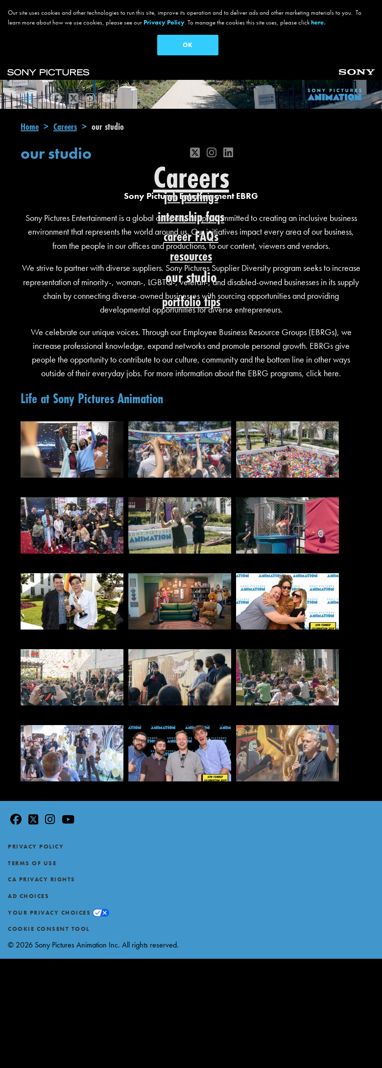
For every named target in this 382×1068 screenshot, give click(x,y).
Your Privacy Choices (49, 913)
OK (187, 45)
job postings (191, 197)
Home (30, 126)
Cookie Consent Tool (49, 929)
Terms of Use (32, 863)
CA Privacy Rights (41, 879)
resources (191, 256)
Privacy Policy (36, 846)
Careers (65, 126)
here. (318, 22)
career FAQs (191, 236)
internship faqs (191, 217)
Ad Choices (28, 896)
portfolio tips (191, 301)
